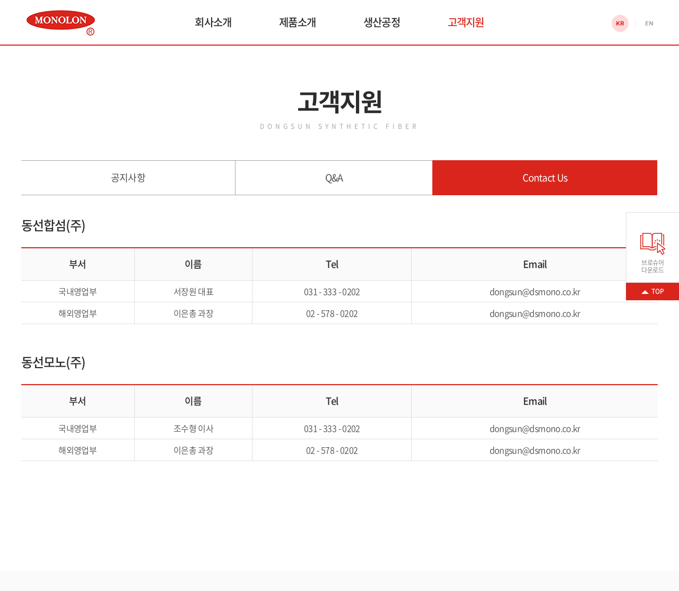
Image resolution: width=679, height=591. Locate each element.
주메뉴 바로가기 (0, 0)
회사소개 (213, 22)
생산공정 (381, 22)
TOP (657, 291)
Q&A (334, 177)
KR (620, 23)
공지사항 (128, 177)
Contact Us (545, 177)
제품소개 (297, 22)
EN (649, 23)
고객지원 (466, 22)
